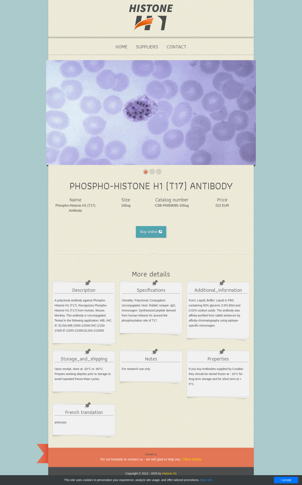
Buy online (151, 232)
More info (206, 480)
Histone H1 (169, 473)
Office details (192, 459)
